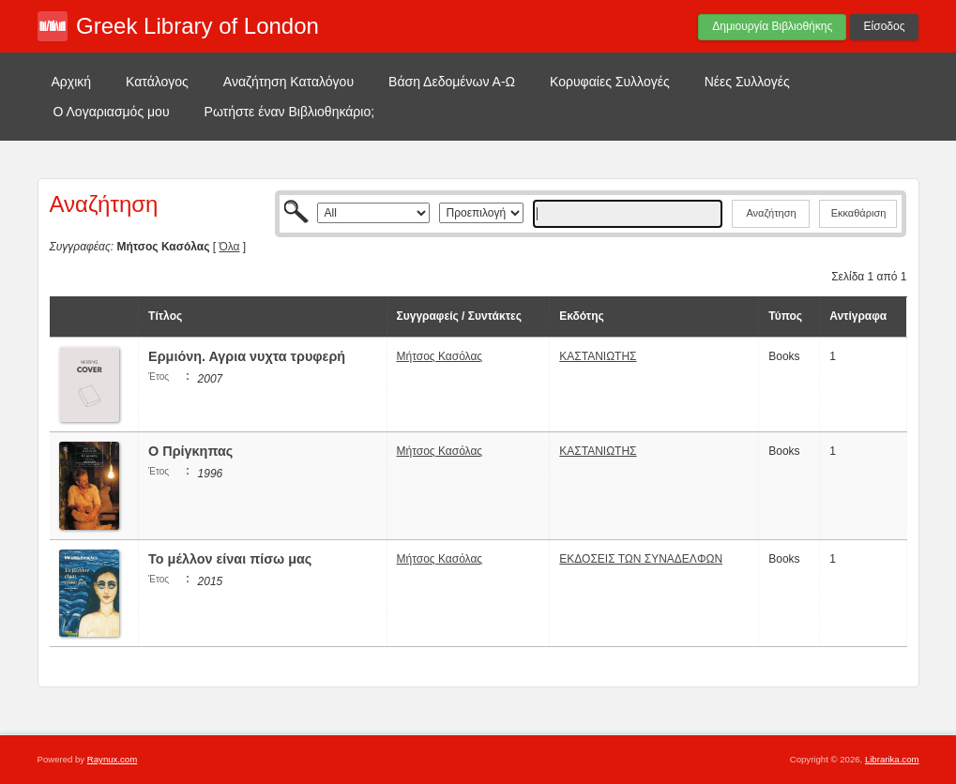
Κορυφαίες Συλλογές (610, 81)
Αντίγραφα (858, 316)
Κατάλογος (157, 81)
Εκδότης (581, 316)
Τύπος (785, 316)
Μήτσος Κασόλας (440, 356)
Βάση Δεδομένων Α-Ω (451, 81)
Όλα (229, 246)
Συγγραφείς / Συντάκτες (459, 316)
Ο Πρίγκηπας (192, 451)
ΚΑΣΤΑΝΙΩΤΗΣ (597, 356)
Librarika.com (892, 759)
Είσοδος (884, 26)
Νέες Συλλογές (747, 81)
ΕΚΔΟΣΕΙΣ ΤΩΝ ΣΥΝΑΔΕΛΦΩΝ (640, 558)
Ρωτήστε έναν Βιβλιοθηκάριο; (290, 111)
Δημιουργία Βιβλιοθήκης (772, 26)
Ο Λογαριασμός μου (111, 111)
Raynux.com (112, 759)
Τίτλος (165, 316)
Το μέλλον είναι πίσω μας (229, 558)
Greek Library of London (197, 25)
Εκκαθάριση (859, 213)
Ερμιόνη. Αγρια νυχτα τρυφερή (246, 356)
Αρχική (72, 81)
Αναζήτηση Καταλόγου (288, 81)
